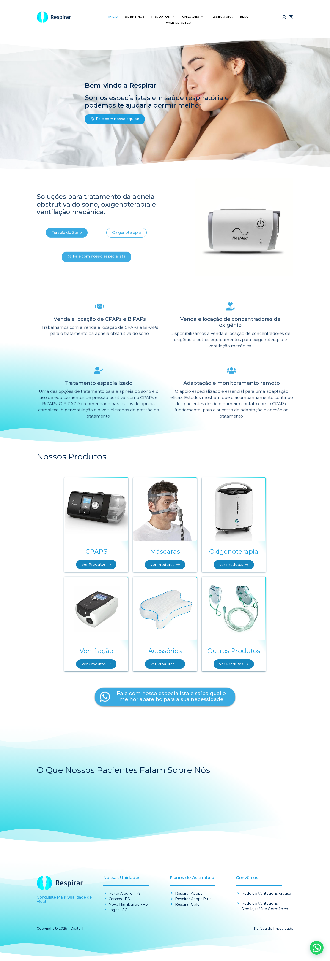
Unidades (193, 16)
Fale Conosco (178, 20)
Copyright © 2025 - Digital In (61, 929)
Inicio (113, 16)
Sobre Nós (134, 16)
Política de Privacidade (273, 929)
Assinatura (222, 16)
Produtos (163, 16)
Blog (244, 16)
